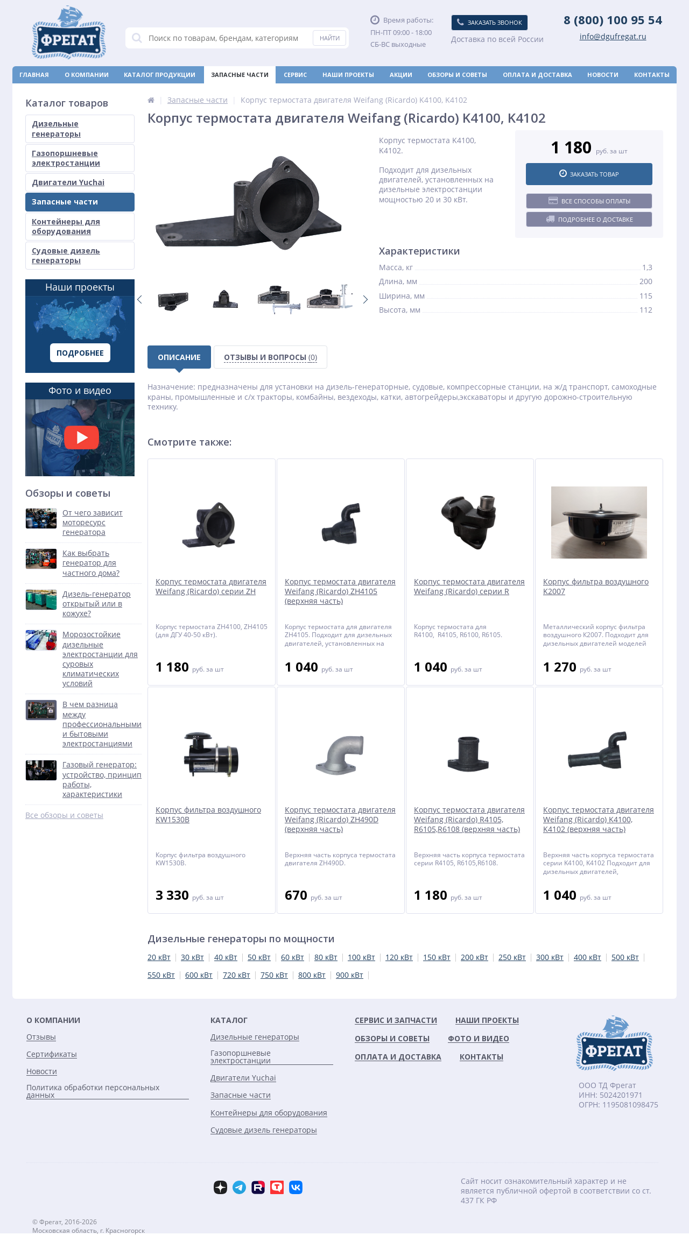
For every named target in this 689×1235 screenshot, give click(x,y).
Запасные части (240, 74)
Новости (602, 74)
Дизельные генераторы (56, 128)
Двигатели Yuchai (68, 182)
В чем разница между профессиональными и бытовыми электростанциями (102, 724)
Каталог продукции (159, 74)
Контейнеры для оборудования (66, 226)
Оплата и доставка (537, 74)
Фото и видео (80, 430)
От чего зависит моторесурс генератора (92, 522)
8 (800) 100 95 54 (613, 19)
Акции (401, 74)
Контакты (652, 74)
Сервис (295, 74)
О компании (87, 74)
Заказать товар (589, 174)
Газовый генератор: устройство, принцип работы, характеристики (102, 779)
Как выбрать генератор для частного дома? (90, 562)
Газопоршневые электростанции (66, 158)
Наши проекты (348, 74)
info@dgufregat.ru (613, 36)
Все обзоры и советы (64, 815)
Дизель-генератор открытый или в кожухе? (96, 603)
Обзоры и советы (457, 74)
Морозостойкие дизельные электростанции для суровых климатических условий (100, 659)
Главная (34, 74)
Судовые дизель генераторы (66, 255)
